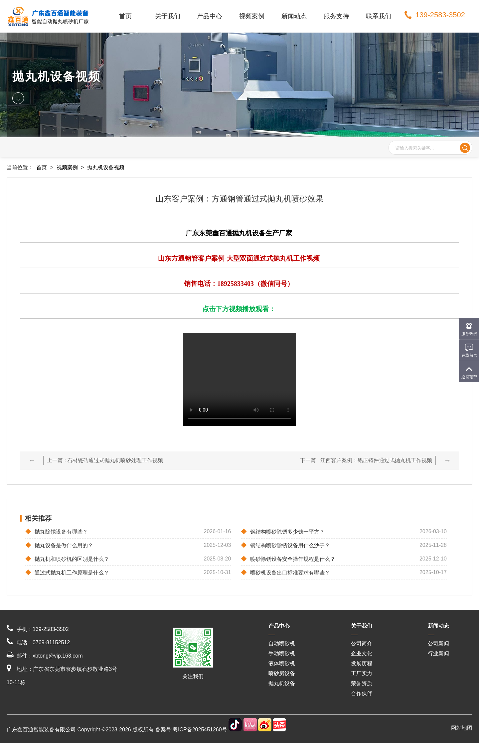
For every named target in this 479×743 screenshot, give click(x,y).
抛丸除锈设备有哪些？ (56, 531)
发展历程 (361, 663)
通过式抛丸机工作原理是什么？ (67, 572)
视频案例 (251, 16)
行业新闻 (438, 653)
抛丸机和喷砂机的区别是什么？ (67, 559)
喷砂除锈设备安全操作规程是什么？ (288, 559)
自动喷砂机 (281, 643)
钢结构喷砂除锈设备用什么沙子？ (285, 545)
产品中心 (209, 16)
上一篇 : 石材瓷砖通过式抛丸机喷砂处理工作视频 (105, 460)
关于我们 (167, 16)
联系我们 (378, 16)
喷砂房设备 (281, 673)
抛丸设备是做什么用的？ (59, 545)
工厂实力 (361, 673)
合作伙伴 (361, 693)
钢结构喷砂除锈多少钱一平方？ (283, 531)
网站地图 (461, 728)
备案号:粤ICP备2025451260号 (191, 729)
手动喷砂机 (281, 653)
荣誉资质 (361, 683)
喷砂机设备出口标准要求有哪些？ (285, 572)
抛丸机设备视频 (105, 167)
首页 (125, 16)
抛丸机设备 (281, 683)
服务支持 (336, 16)
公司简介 (361, 643)
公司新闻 (438, 643)
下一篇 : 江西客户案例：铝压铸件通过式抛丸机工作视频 (366, 460)
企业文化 (361, 653)
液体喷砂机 (281, 663)
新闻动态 (294, 16)
